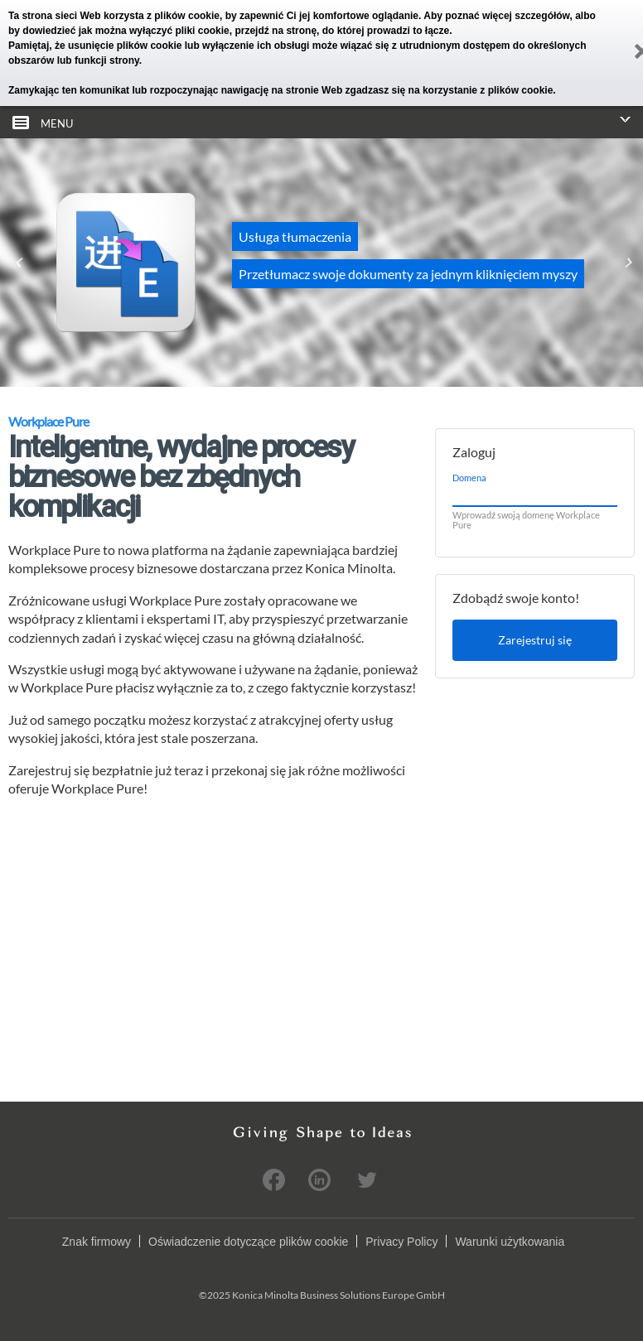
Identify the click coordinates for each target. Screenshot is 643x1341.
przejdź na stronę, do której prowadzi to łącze (341, 30)
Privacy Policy (401, 1241)
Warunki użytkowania (509, 1241)
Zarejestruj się (535, 640)
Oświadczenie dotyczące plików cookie (248, 1241)
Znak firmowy (96, 1241)
